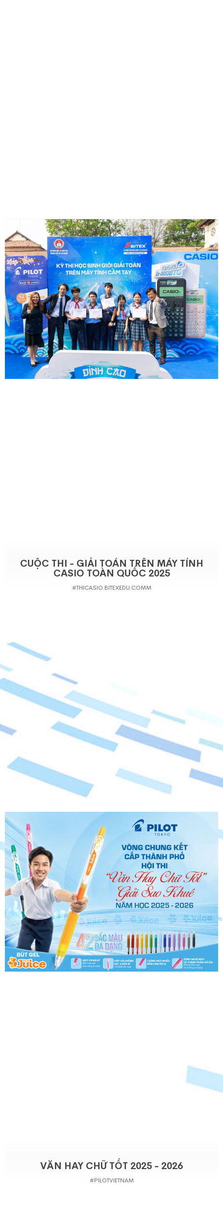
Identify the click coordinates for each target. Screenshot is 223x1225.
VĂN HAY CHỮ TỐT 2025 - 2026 (111, 1166)
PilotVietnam (114, 1180)
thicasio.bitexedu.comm (113, 588)
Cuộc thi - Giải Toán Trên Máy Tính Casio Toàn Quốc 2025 (111, 568)
